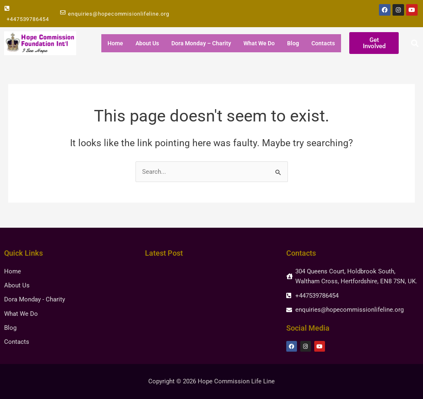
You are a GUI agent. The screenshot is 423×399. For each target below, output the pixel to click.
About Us (147, 43)
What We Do (259, 43)
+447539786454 (28, 19)
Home (115, 43)
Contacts (323, 43)
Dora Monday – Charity (201, 43)
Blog (293, 43)
